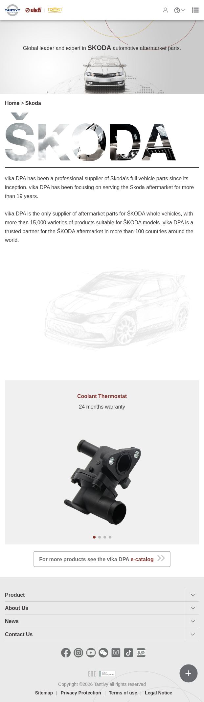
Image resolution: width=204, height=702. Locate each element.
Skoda (33, 103)
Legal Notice (158, 692)
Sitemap (44, 692)
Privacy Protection (81, 692)
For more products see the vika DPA (102, 558)
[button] (94, 537)
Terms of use (123, 692)
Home (12, 103)
